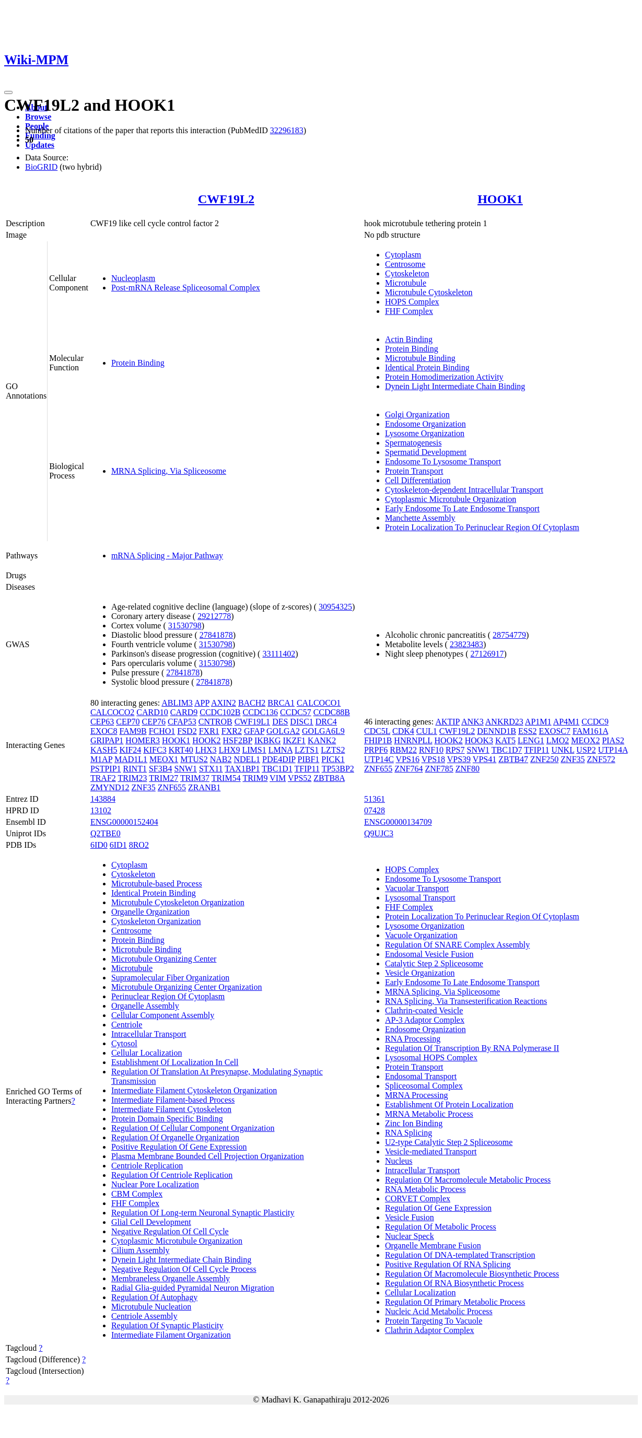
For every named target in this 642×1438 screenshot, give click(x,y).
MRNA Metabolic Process (429, 1113)
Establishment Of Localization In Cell (175, 1062)
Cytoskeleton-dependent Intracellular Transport (464, 489)
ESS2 (527, 731)
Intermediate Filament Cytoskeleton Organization (194, 1090)
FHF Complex (409, 311)
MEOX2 (585, 740)
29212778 (214, 616)
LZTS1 (307, 749)
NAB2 (221, 759)
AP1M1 (538, 721)
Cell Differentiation (417, 480)
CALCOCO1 (319, 702)
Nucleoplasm (133, 278)
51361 (374, 798)
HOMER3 (142, 740)
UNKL (563, 749)
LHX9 (229, 749)
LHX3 (206, 749)
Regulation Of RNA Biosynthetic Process (454, 1283)
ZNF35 (144, 787)
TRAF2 (103, 778)
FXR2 (231, 731)
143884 (102, 798)
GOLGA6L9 (323, 731)
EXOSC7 (554, 731)
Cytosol (124, 1043)
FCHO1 (162, 731)
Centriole (127, 1024)
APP (201, 702)
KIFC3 (154, 749)
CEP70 (127, 721)
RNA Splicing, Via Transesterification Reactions (466, 1001)
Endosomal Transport (421, 1076)
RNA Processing (412, 1038)
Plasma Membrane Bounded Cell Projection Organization (207, 1156)
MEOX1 (163, 759)
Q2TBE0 (105, 833)
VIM (278, 778)
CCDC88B (331, 712)
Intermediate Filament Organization (171, 1334)
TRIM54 (226, 778)
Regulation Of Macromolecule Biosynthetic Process (472, 1273)
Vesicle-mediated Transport (431, 1151)
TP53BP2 (338, 768)
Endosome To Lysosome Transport (443, 461)
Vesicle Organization (419, 972)
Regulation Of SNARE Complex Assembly (457, 944)
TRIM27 (163, 778)
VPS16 (407, 759)
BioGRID (41, 166)
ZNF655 (172, 787)
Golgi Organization (417, 414)
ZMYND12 (110, 787)
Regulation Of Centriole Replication (171, 1175)
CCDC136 (260, 712)
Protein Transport (414, 470)
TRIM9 (254, 778)
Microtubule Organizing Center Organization (186, 987)
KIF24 (130, 749)
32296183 (287, 130)
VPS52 (299, 778)
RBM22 (403, 749)
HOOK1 (500, 199)
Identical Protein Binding (427, 367)
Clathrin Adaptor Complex (429, 1330)
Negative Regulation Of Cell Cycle (170, 1231)
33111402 (278, 653)
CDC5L (377, 731)
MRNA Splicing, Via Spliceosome (168, 470)
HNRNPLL (413, 740)
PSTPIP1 (105, 768)
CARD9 (183, 712)
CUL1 (426, 731)
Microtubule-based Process (156, 883)
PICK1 (332, 759)
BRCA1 (281, 702)
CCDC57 (295, 712)
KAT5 (505, 740)
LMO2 (557, 740)
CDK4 (403, 731)
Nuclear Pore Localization (155, 1184)
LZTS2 (333, 749)
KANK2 (322, 740)
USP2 (586, 749)
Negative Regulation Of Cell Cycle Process (183, 1269)
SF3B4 (160, 768)
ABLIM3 (177, 702)
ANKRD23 (504, 721)
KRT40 (181, 749)
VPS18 (433, 759)
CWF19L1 (252, 721)
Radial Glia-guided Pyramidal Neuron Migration (192, 1287)
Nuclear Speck (409, 1236)
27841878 (216, 634)
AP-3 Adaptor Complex (424, 1019)
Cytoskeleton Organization (156, 921)
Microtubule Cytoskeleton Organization (177, 902)
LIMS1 (254, 749)
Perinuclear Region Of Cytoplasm (168, 996)
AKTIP (447, 721)
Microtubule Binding (420, 358)
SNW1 (185, 768)
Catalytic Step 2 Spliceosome (434, 963)
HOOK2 (206, 740)
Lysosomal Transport (420, 897)
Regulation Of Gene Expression (438, 1207)
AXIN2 (223, 702)
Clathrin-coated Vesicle (424, 1010)
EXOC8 (104, 731)
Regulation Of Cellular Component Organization (193, 1128)
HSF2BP (237, 740)
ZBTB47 (513, 759)
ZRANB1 (204, 787)
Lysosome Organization (424, 433)
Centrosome (405, 264)
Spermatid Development (425, 452)
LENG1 (531, 740)
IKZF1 (294, 740)
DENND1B (496, 731)
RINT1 (135, 768)
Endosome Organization (425, 423)
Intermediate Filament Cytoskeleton (171, 1109)
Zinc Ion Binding (413, 1123)
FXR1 (209, 731)
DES (280, 721)
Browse (38, 116)
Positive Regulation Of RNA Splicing (448, 1264)
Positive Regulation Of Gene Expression (179, 1146)
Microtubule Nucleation (151, 1306)
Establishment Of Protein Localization (449, 1104)
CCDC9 (595, 721)
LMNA (281, 749)
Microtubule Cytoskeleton (429, 292)
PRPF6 (376, 749)
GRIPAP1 (106, 740)
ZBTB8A (329, 778)
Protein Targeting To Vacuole (433, 1320)
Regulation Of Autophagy (154, 1297)
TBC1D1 (277, 768)
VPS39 (459, 759)
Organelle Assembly (145, 1005)
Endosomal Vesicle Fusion (429, 954)
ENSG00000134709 (398, 821)
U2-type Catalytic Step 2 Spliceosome (448, 1142)
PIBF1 (309, 759)
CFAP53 (182, 721)
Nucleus (398, 1160)
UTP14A (613, 749)
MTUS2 (193, 759)
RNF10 (431, 749)
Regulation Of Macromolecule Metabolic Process (468, 1179)
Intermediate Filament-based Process (173, 1099)
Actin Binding (409, 339)
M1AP (101, 759)
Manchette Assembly (420, 517)
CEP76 (154, 721)
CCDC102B (220, 712)
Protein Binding (138, 362)
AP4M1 (566, 721)
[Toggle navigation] (8, 92)
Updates (39, 145)
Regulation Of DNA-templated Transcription (460, 1254)
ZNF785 (439, 768)
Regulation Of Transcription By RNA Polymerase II (472, 1048)
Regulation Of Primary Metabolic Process (455, 1301)
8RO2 (139, 844)
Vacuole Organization (421, 935)
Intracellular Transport (148, 1034)
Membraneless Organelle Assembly (170, 1278)
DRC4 (326, 721)
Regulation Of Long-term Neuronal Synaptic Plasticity (203, 1212)
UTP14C (379, 759)
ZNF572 (601, 759)
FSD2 (186, 731)
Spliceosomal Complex (424, 1085)
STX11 (211, 768)
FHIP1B (378, 740)
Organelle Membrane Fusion (433, 1245)
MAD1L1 (130, 759)
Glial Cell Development (151, 1222)
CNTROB (215, 721)
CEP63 (102, 721)
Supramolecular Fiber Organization (170, 977)
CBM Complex (136, 1193)
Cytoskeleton (407, 273)
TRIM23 (132, 778)
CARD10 (152, 712)
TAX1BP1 (242, 768)
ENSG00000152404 (124, 821)
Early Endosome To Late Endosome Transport (462, 508)
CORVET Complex (417, 1198)
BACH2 (251, 702)
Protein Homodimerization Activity (444, 376)
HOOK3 (479, 740)
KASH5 (104, 749)
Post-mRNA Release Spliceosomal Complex (185, 287)
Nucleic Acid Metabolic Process (439, 1311)
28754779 (509, 634)
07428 (374, 810)
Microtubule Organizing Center (163, 958)
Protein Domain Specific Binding (167, 1118)
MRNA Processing (416, 1095)
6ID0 (99, 844)
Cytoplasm (403, 254)
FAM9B (132, 731)
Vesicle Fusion (409, 1217)
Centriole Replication (147, 1165)
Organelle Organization (150, 911)
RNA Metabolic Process (425, 1189)
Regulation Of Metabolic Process (440, 1226)
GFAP (254, 731)
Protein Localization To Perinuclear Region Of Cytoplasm (482, 527)
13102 (100, 810)
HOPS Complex (412, 301)
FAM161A (590, 731)
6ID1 (118, 844)
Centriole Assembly (144, 1316)
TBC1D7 (507, 749)
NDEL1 (247, 759)
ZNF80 (468, 768)
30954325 (335, 606)
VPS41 (484, 759)
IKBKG (267, 740)
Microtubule (405, 282)
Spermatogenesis (413, 442)
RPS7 (455, 749)
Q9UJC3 (378, 833)
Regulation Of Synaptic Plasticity (167, 1325)
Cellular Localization (146, 1052)
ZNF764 (408, 768)
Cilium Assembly (140, 1250)
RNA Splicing (408, 1132)
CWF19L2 (226, 199)
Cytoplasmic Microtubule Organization (450, 499)
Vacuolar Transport (417, 888)
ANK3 (472, 721)
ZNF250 (544, 759)
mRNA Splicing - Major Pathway (167, 555)
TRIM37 (194, 778)
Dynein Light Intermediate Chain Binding (455, 386)
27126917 (487, 653)
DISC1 (301, 721)
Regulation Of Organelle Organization (175, 1137)
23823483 (466, 644)
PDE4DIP (278, 759)
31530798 (185, 625)
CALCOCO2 (112, 712)
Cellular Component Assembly (162, 1015)
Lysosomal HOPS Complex (431, 1057)
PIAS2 (613, 740)
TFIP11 (307, 768)
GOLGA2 (283, 731)
